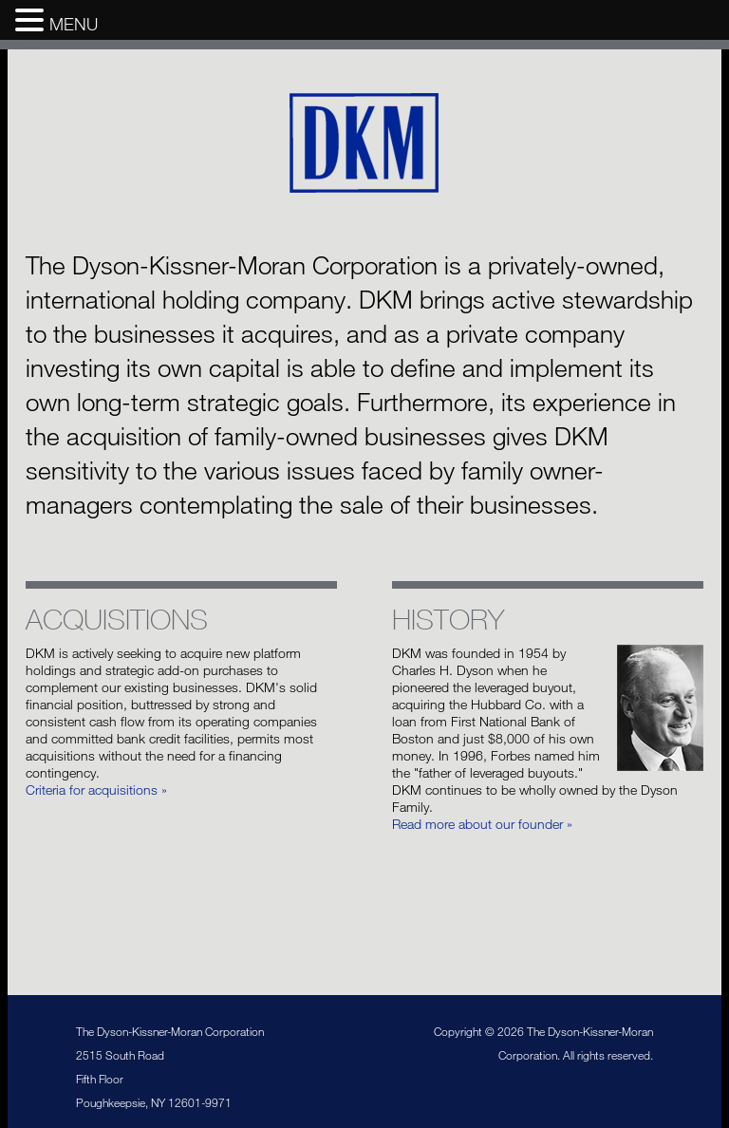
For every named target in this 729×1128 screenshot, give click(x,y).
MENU (73, 23)
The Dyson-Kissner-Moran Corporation (365, 144)
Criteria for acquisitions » (96, 789)
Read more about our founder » (482, 824)
